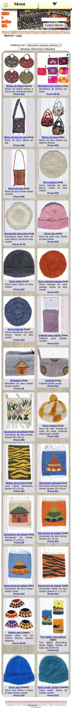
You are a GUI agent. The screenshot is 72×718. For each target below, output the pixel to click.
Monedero (15, 380)
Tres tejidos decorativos (53, 637)
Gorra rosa (49, 233)
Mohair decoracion (16, 483)
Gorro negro (15, 281)
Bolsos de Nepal (15, 86)
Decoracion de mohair (15, 432)
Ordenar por (17, 45)
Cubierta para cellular (49, 335)
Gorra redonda (15, 329)
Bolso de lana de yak (15, 137)
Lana (19, 35)
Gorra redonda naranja (50, 281)
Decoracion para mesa (16, 233)
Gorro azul (14, 687)
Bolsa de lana (16, 188)
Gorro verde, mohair (48, 687)
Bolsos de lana (49, 137)
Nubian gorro (15, 632)
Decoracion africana (50, 483)
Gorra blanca (50, 182)
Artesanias (32, 705)
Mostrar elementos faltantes (38, 49)
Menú (19, 3)
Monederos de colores (50, 86)
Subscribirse (54, 25)
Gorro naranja (49, 425)
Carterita (49, 380)
